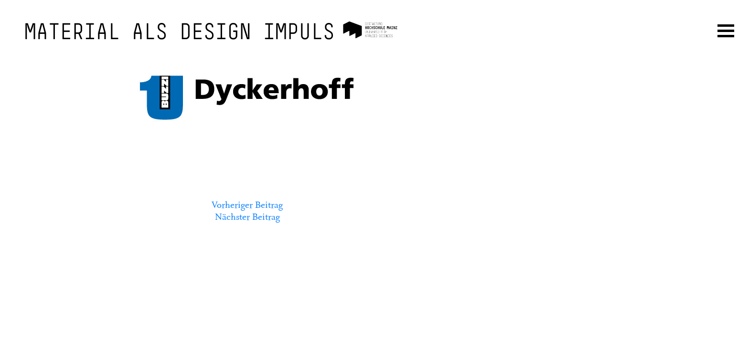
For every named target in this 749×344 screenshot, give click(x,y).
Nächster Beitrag (247, 217)
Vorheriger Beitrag (247, 205)
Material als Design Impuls (179, 33)
